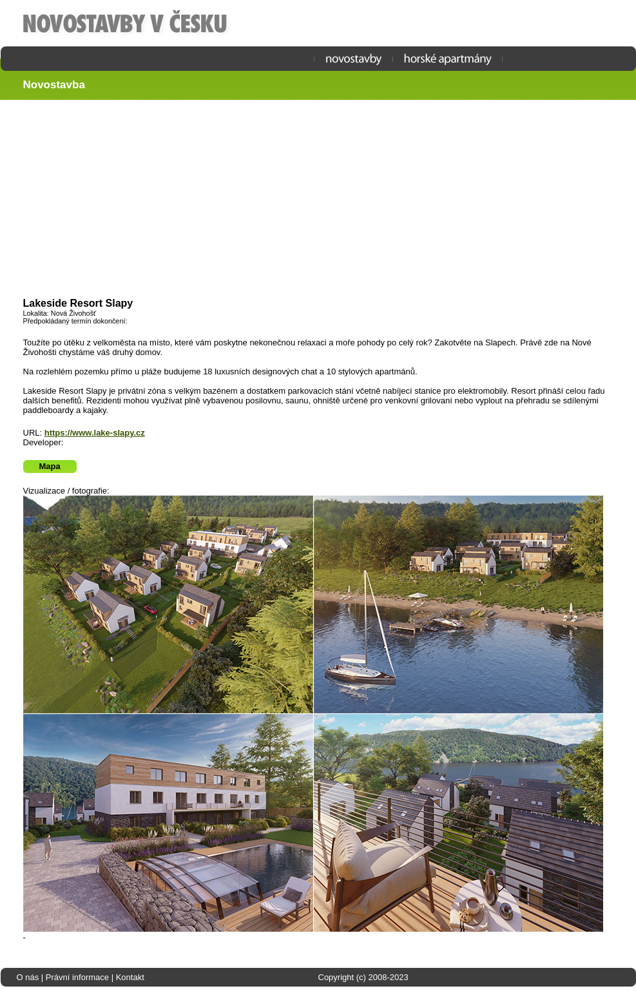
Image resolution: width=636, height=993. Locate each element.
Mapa (50, 466)
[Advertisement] (324, 200)
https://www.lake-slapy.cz (94, 433)
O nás (28, 977)
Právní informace (77, 977)
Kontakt (130, 977)
